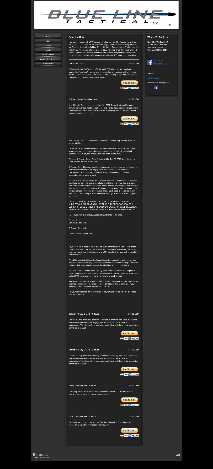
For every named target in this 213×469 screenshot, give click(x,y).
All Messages (153, 78)
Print (36, 455)
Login (178, 454)
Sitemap (44, 455)
